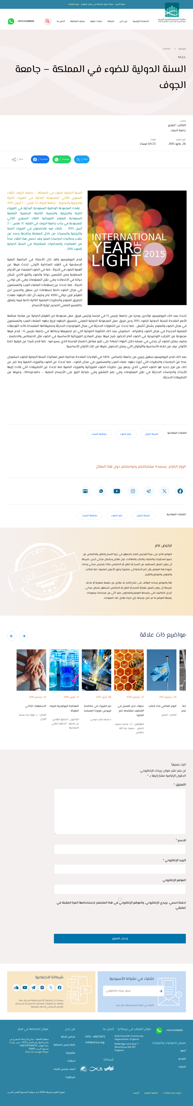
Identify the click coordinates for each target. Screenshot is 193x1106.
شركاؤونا (70, 1077)
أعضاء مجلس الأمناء (64, 1069)
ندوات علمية (96, 21)
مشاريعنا (70, 1053)
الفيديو (182, 1059)
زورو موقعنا (73, 4)
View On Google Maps (37, 1051)
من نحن (123, 21)
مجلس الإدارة (68, 1037)
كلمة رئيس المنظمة (64, 1045)
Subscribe (160, 991)
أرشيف (136, 1093)
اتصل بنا (61, 21)
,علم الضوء (126, 434)
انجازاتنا (71, 1061)
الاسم (181, 840)
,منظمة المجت (99, 434)
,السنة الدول (151, 434)
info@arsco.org (94, 1042)
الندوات (182, 1067)
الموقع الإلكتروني (174, 880)
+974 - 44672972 (95, 1036)
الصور (183, 1051)
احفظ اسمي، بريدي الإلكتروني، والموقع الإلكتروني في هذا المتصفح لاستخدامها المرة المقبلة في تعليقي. (121, 905)
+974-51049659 (25, 21)
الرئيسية (182, 49)
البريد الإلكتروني (174, 860)
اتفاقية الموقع (151, 1093)
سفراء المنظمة (77, 21)
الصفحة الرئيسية (141, 21)
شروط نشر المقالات (172, 1093)
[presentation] (11, 636)
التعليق (180, 784)
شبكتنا (110, 21)
